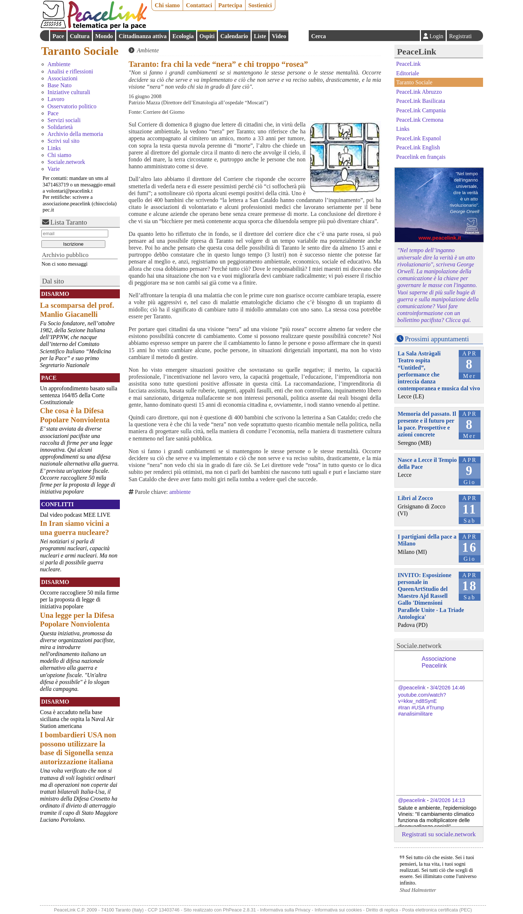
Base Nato (60, 85)
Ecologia (183, 36)
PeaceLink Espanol (418, 138)
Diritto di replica (382, 910)
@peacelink (411, 687)
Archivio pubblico (65, 254)
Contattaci (199, 5)
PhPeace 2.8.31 (239, 910)
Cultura (79, 36)
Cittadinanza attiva (143, 36)
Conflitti (57, 504)
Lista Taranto (68, 222)
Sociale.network (66, 162)
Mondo (104, 36)
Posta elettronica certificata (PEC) (437, 910)
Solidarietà (60, 127)
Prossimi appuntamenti (437, 339)
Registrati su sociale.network (439, 834)
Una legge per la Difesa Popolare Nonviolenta (77, 619)
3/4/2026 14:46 (447, 687)
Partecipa (230, 5)
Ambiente (59, 64)
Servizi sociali (64, 120)
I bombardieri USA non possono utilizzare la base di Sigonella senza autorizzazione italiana (78, 748)
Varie (54, 169)
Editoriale (407, 73)
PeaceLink (416, 51)
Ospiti (207, 36)
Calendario (234, 36)
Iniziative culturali (69, 92)
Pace (58, 36)
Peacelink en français (421, 157)
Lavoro (56, 99)
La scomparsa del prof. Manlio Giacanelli (77, 309)
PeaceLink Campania (421, 110)
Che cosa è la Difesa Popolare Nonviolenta (75, 415)
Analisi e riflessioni (70, 71)
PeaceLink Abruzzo (419, 92)
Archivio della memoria (75, 134)
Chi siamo (167, 5)
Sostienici (260, 5)
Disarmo (55, 294)
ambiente (180, 492)
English (298, 35)
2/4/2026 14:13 (447, 800)
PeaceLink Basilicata (420, 101)
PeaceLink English (418, 147)
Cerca (318, 36)
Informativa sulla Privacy (285, 910)
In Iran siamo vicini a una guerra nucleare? (74, 527)
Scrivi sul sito (64, 141)
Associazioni (63, 78)
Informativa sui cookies (338, 910)
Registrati (460, 36)
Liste (260, 36)
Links (54, 148)
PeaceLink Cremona (419, 119)
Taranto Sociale (79, 50)
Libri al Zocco (415, 498)
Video (279, 36)
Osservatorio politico (72, 106)
